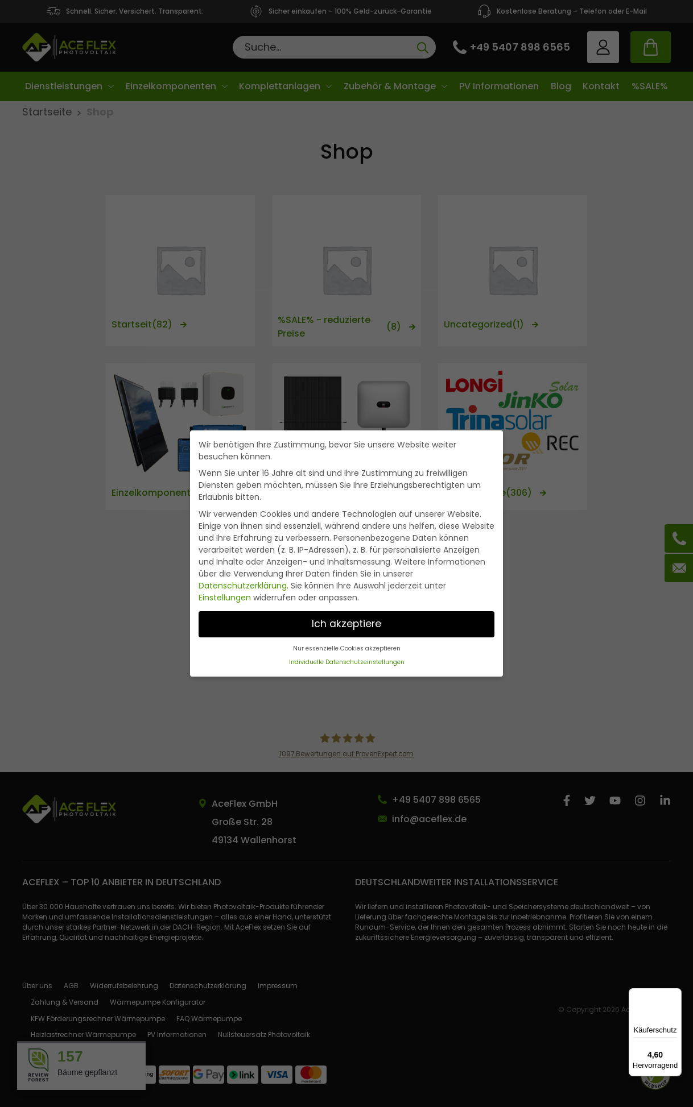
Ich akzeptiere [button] (346, 624)
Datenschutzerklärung (243, 585)
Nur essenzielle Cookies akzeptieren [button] (347, 648)
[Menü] (675, 995)
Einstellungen (225, 597)
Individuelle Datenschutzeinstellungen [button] (347, 662)
